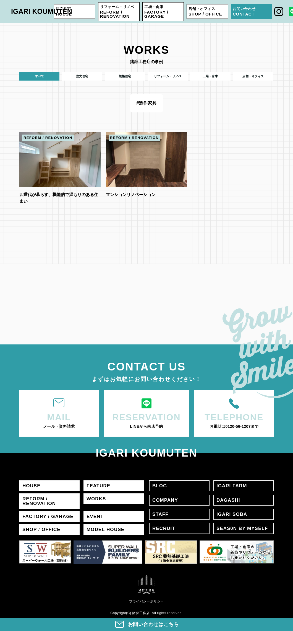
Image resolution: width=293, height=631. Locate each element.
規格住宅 (125, 76)
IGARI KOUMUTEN (41, 11)
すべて (39, 76)
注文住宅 (82, 76)
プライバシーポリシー (146, 601)
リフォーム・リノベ (167, 76)
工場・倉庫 (210, 76)
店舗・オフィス (253, 76)
